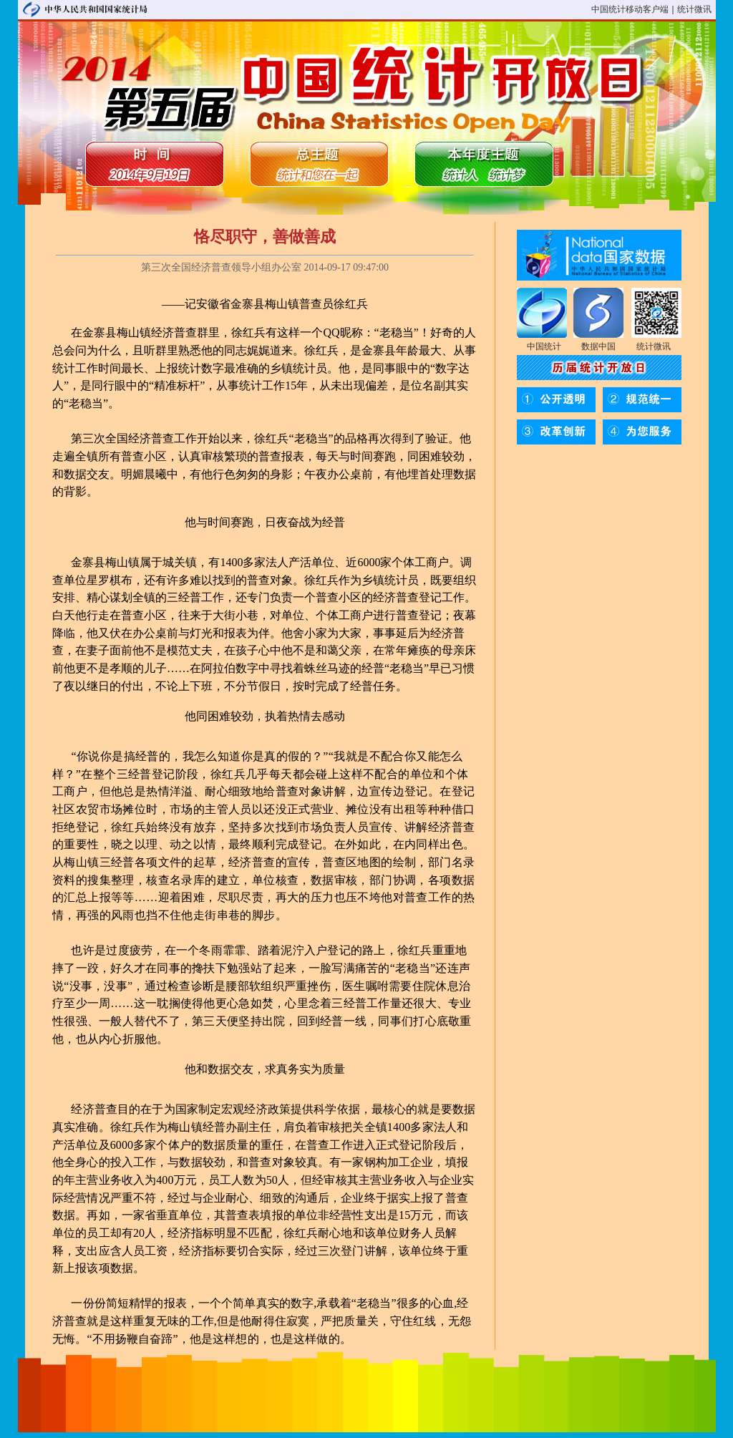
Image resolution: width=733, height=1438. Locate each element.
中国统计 (544, 346)
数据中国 (598, 346)
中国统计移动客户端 (630, 9)
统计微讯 (694, 9)
